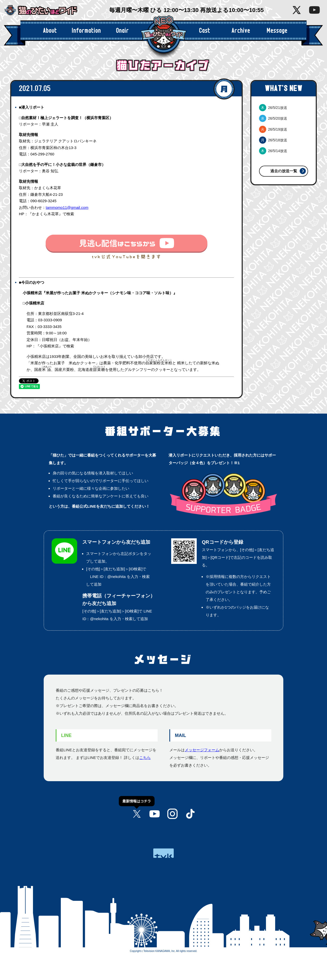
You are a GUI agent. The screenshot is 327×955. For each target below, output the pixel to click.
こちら (145, 757)
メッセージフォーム (202, 750)
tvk (163, 853)
